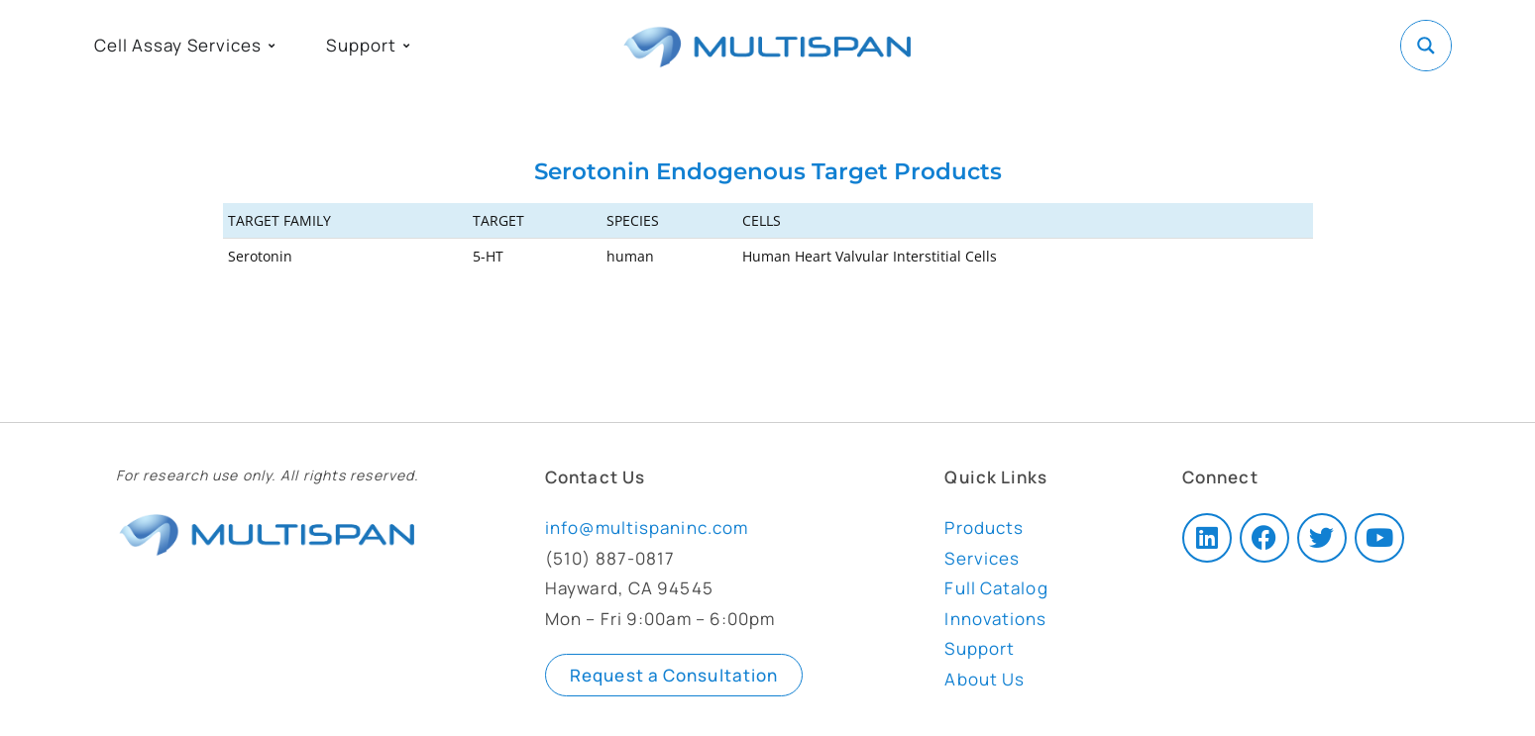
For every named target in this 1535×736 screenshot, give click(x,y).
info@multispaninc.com (646, 527)
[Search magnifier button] (1426, 45)
